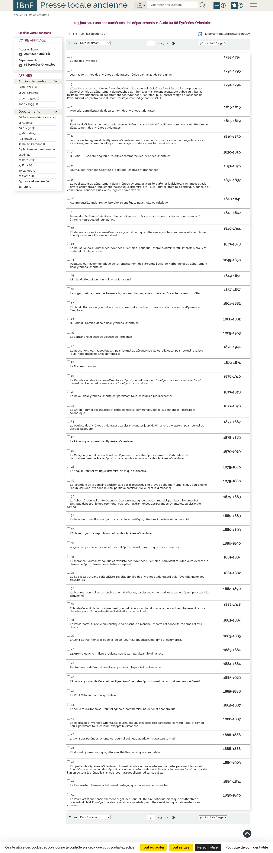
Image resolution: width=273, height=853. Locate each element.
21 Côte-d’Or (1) (29, 160)
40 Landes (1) (27, 170)
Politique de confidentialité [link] (246, 847)
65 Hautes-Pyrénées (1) (34, 181)
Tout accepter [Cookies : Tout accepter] (153, 847)
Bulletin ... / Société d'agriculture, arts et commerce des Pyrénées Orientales (120, 156)
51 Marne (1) (26, 176)
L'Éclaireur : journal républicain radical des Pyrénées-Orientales (111, 533)
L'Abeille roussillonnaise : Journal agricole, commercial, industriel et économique (123, 709)
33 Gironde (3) (27, 133)
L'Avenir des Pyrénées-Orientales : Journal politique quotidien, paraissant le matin (123, 738)
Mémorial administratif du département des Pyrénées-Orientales (112, 110)
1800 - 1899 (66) (29, 92)
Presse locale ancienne (84, 5)
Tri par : (73, 43)
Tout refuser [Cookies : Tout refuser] (181, 847)
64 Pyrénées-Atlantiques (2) (37, 149)
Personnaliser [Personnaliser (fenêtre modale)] (208, 847)
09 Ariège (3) (27, 128)
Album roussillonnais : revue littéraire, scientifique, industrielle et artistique (119, 202)
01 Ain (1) (24, 154)
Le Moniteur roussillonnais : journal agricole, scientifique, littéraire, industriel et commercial (129, 519)
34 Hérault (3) (27, 138)
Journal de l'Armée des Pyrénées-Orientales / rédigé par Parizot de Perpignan (121, 74)
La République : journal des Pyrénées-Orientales (101, 441)
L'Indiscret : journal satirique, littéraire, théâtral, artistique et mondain (115, 752)
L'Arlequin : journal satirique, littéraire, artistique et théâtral (108, 470)
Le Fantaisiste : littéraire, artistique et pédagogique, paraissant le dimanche (119, 785)
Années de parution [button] (33, 81)
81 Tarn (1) (25, 186)
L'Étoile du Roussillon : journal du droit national (100, 279)
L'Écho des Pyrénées (83, 60)
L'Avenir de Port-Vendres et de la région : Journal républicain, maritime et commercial (126, 639)
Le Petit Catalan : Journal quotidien (93, 695)
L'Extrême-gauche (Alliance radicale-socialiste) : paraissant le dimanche (116, 653)
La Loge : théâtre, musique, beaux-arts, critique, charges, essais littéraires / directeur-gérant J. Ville (135, 293)
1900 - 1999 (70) (29, 98)
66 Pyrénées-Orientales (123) (37, 117)
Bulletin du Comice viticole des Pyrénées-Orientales (104, 323)
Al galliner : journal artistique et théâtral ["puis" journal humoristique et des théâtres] (124, 547)
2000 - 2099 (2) (28, 104)
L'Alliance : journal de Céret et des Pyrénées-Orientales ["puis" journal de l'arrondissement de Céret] (135, 681)
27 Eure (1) (25, 165)
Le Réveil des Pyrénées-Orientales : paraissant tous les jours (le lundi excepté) (121, 396)
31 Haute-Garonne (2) (32, 144)
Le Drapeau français (83, 366)
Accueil (18, 15)
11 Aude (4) (26, 122)
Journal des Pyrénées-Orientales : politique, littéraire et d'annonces (114, 169)
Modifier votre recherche (34, 32)
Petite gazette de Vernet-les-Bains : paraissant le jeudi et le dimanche (115, 667)
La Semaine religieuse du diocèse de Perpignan (101, 336)
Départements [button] (29, 111)
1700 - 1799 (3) (28, 87)
